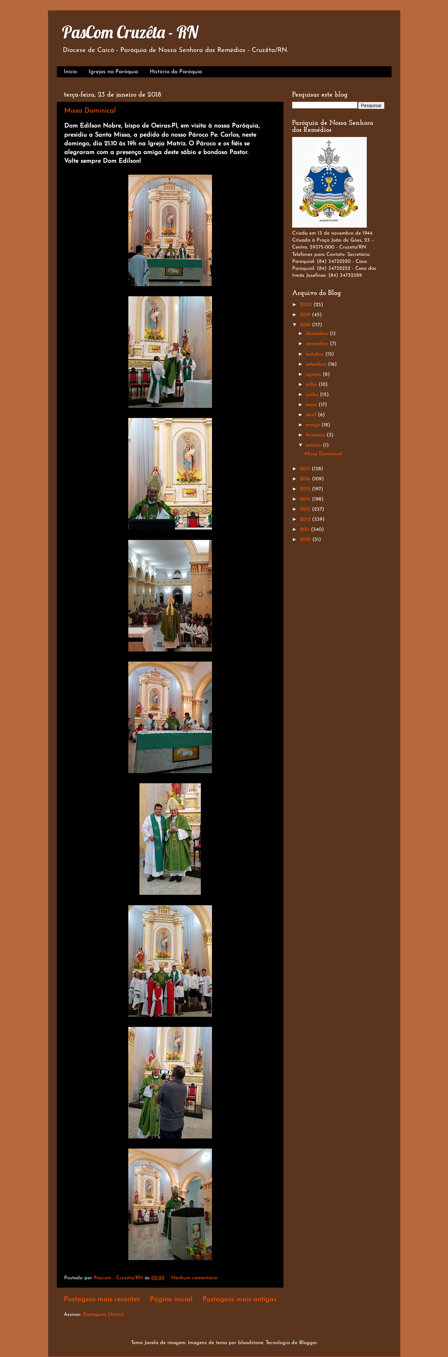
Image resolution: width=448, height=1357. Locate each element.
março (313, 425)
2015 (306, 489)
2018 (306, 325)
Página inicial (171, 1299)
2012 (306, 519)
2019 (306, 315)
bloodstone (250, 1342)
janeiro (314, 445)
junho (313, 394)
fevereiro (316, 435)
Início (70, 72)
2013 (306, 509)
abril (312, 415)
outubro (315, 354)
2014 (306, 499)
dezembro (318, 333)
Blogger (308, 1342)
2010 (306, 539)
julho (312, 384)
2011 (305, 529)
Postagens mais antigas (239, 1299)
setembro (317, 364)
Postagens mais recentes (102, 1299)
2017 (306, 469)
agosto (314, 374)
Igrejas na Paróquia (113, 72)
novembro (318, 343)
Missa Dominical (90, 110)
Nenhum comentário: (195, 1278)
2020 (306, 304)
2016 (306, 479)
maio (312, 404)
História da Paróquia (176, 72)
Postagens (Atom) (103, 1314)
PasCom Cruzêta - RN (130, 32)
